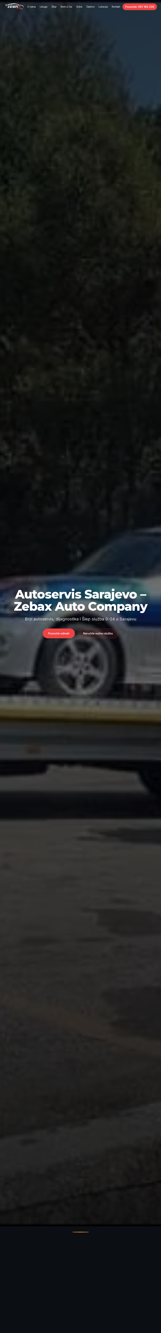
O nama (31, 6)
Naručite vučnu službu (98, 633)
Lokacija (103, 6)
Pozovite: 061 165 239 (139, 6)
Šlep (54, 6)
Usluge (43, 6)
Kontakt (116, 6)
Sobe (79, 6)
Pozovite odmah (58, 633)
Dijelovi (90, 6)
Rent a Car (66, 6)
